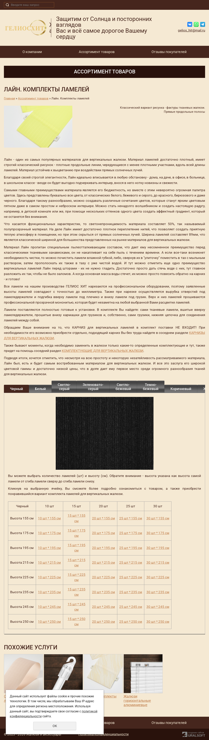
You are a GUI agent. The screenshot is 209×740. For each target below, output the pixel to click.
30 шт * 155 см (157, 518)
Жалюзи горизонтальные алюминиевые (137, 700)
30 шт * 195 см (157, 548)
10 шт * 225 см (49, 577)
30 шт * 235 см (157, 592)
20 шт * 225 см (103, 577)
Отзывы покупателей (169, 52)
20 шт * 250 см (103, 622)
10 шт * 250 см (49, 622)
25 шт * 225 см (130, 577)
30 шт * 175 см (157, 533)
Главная (9, 98)
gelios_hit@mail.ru (191, 30)
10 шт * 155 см (49, 518)
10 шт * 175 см (49, 533)
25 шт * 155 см (130, 518)
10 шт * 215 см (49, 562)
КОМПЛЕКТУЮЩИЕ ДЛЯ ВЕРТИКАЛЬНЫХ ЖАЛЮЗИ (102, 351)
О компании (32, 52)
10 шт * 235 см (49, 592)
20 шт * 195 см (103, 548)
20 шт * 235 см (103, 592)
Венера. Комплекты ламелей (100, 698)
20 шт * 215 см (103, 562)
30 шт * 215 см (157, 562)
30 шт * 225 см (157, 577)
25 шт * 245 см (130, 607)
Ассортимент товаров (97, 52)
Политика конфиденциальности (103, 734)
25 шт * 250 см (130, 622)
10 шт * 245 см (49, 607)
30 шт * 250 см (157, 622)
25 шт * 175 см (130, 533)
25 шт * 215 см (130, 562)
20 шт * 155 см (103, 518)
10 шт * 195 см (49, 548)
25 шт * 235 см (130, 592)
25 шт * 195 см (130, 548)
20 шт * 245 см (103, 607)
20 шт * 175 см (103, 533)
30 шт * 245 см (157, 607)
